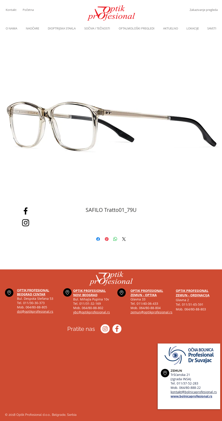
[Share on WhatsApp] (115, 239)
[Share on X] (124, 239)
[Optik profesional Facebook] (116, 328)
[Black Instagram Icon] (25, 222)
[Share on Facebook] (98, 239)
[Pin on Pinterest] (106, 239)
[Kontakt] (14, 9)
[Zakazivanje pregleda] (203, 9)
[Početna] (31, 9)
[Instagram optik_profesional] (105, 328)
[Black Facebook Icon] (25, 211)
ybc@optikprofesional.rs (91, 312)
